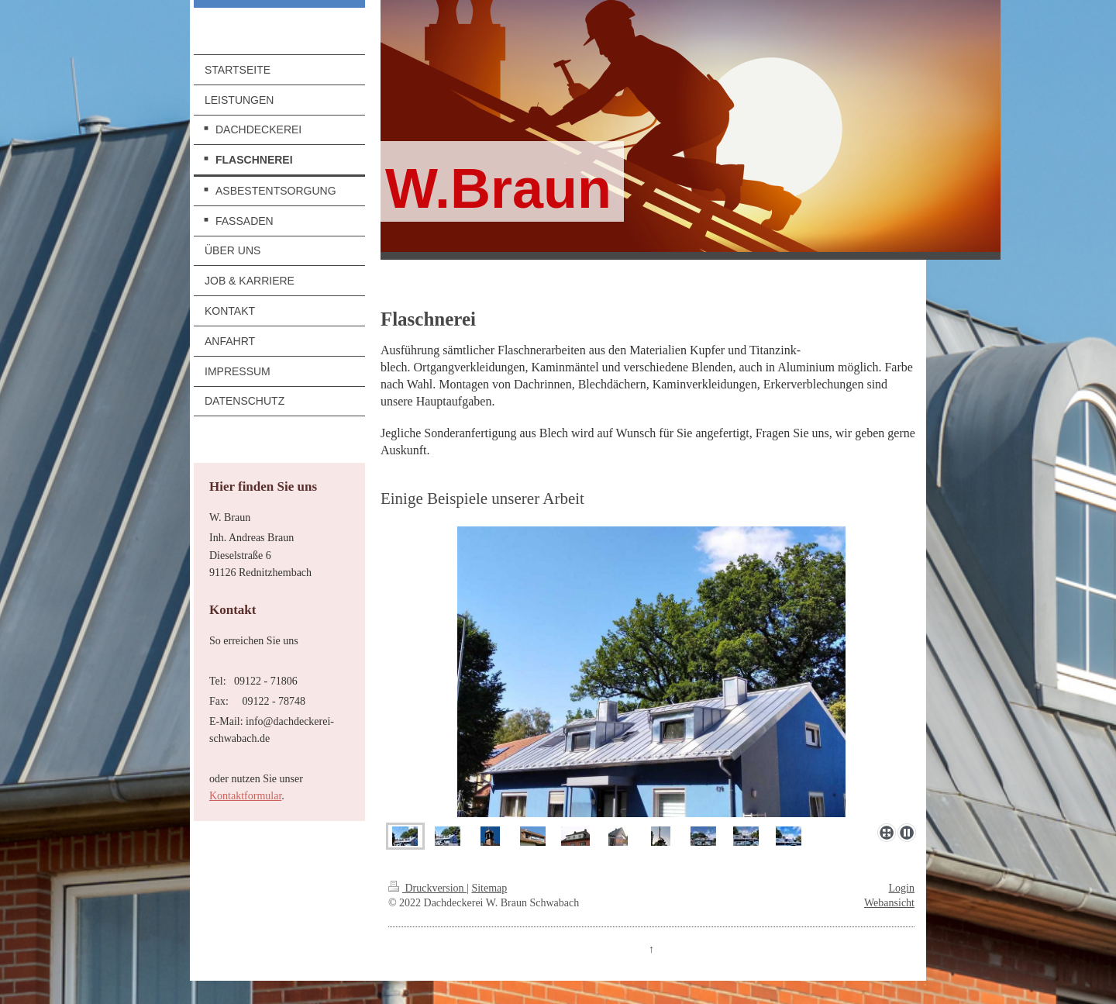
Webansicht (889, 903)
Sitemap (489, 888)
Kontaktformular (245, 796)
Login (901, 888)
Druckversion (427, 888)
